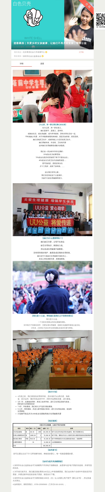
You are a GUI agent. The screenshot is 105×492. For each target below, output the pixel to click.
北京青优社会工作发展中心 (35, 52)
